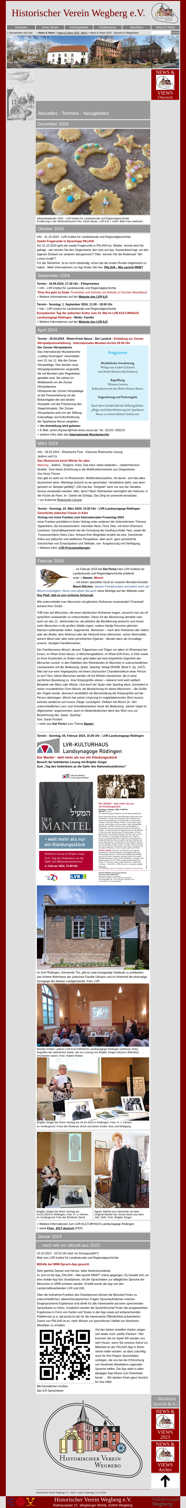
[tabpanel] (21, 33)
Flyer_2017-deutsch (60, 1228)
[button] (66, 1355)
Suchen (175, 32)
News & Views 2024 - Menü (72, 32)
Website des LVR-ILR (93, 296)
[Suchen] (161, 33)
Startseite (21, 27)
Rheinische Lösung (69, 499)
